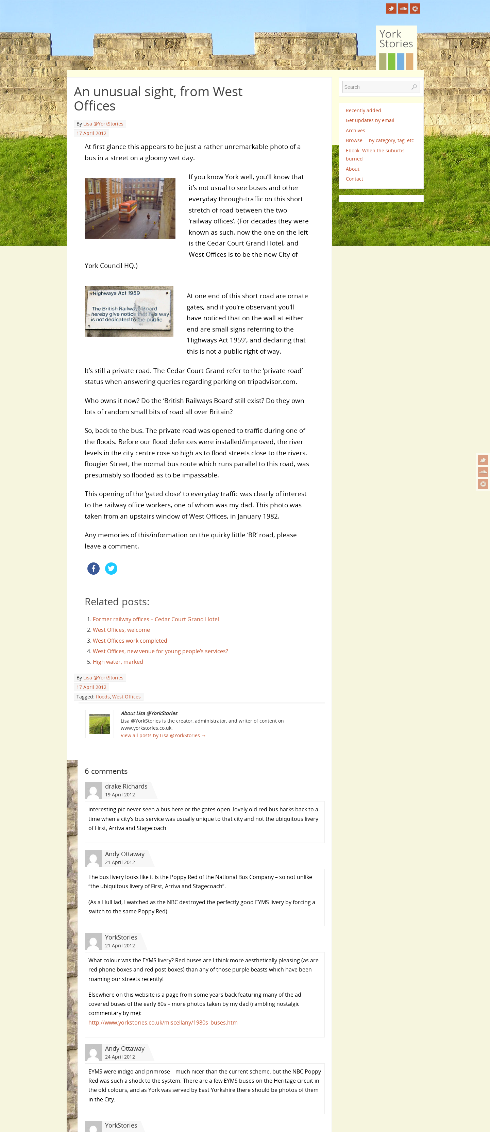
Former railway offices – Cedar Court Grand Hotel (156, 619)
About (352, 169)
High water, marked (118, 661)
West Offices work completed (130, 640)
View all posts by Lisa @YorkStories (163, 735)
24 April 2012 (120, 1056)
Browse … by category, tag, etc (380, 140)
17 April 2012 (91, 133)
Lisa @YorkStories (103, 123)
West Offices (126, 696)
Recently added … (366, 110)
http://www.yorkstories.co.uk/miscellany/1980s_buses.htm (163, 1022)
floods (103, 696)
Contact (354, 178)
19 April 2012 (120, 794)
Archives (355, 130)
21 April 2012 (120, 862)
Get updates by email (370, 120)
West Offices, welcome (121, 629)
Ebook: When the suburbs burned (375, 154)
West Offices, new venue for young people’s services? (160, 651)
